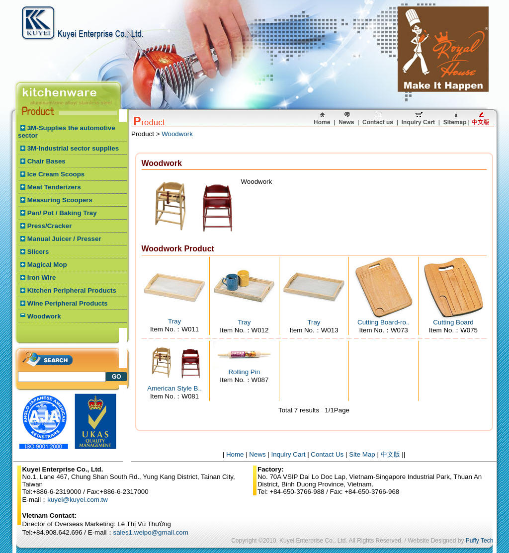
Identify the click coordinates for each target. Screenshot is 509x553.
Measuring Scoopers (59, 200)
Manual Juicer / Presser (64, 238)
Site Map (362, 454)
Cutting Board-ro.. (383, 322)
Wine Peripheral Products (67, 303)
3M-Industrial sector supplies (73, 148)
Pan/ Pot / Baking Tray (62, 213)
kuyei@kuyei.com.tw (77, 499)
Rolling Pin (244, 372)
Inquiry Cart (288, 454)
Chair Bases (46, 161)
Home (235, 454)
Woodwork (44, 316)
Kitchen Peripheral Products (71, 290)
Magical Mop (47, 264)
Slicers (38, 251)
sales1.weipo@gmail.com (150, 532)
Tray (174, 321)
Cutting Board (453, 322)
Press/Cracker (49, 226)
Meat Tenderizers (54, 187)
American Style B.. (174, 388)
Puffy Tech (480, 540)
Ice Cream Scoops (56, 174)
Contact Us (327, 454)
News (257, 454)
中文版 (390, 454)
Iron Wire (41, 277)
